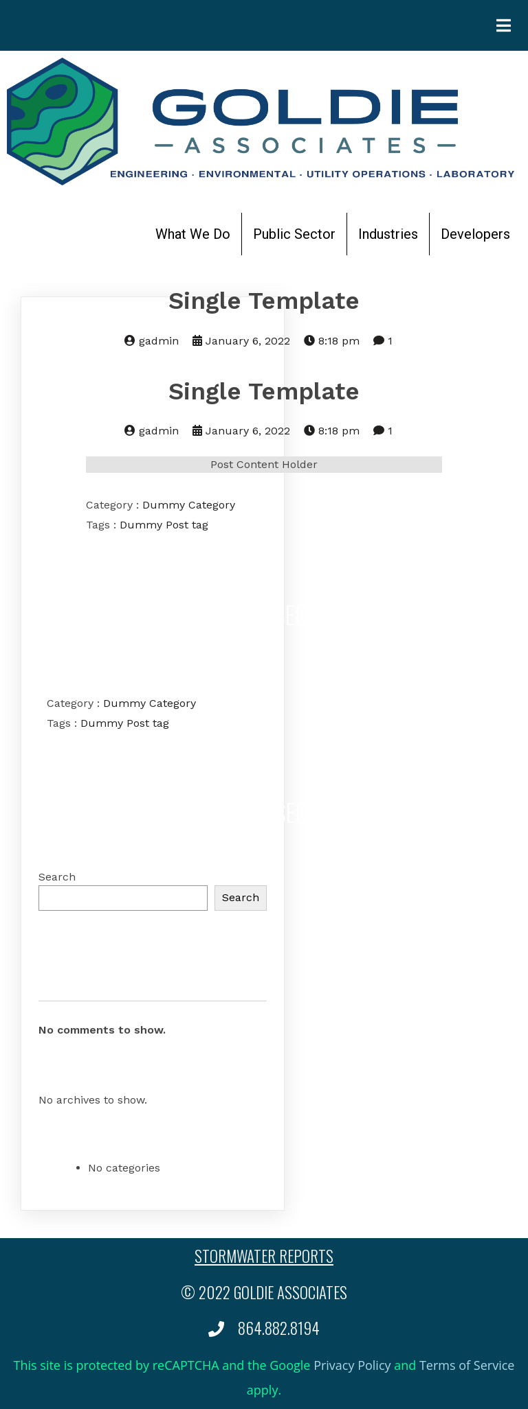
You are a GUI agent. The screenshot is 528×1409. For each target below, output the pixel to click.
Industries (388, 234)
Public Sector (294, 234)
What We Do (192, 234)
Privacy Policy (352, 1365)
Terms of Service (466, 1365)
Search (57, 876)
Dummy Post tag (164, 524)
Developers (475, 234)
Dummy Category (188, 504)
